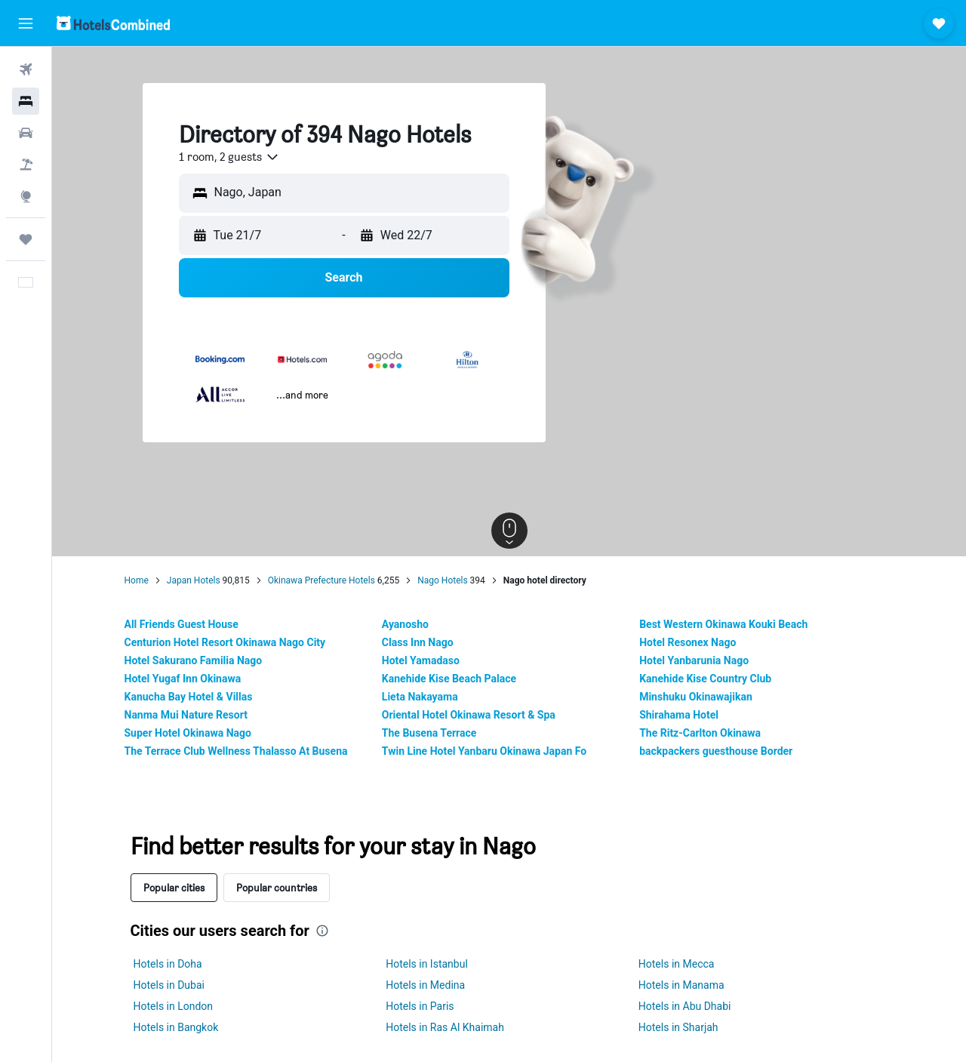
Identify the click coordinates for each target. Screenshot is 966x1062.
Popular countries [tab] (276, 887)
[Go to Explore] (25, 196)
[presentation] (322, 930)
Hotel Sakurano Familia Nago (194, 660)
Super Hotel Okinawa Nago (188, 733)
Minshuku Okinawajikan (695, 697)
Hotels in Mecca (676, 964)
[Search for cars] (25, 133)
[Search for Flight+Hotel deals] (25, 164)
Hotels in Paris (420, 1006)
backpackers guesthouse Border (715, 751)
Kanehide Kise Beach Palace (449, 679)
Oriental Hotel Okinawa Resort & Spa (468, 715)
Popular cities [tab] (174, 887)
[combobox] (229, 157)
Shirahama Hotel (678, 715)
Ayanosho (405, 624)
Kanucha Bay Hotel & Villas (189, 697)
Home (137, 580)
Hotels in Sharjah (678, 1027)
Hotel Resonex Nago (687, 642)
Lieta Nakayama (420, 697)
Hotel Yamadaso (421, 660)
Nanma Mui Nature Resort (186, 715)
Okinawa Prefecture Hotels (321, 580)
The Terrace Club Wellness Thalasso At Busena (236, 751)
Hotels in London (174, 1006)
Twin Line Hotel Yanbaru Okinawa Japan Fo (484, 751)
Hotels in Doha (168, 964)
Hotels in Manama (681, 985)
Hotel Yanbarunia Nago (694, 660)
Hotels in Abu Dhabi (684, 1006)
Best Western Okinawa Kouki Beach (723, 624)
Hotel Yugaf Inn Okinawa (183, 679)
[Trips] (25, 239)
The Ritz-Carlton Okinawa (700, 733)
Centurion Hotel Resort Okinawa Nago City (225, 642)
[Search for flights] (25, 69)
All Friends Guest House (181, 624)
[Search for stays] (25, 101)
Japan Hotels (193, 580)
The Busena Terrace (429, 733)
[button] (25, 23)
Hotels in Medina (425, 985)
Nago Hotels (442, 580)
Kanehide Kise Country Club (705, 679)
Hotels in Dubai (169, 985)
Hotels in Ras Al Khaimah (445, 1027)
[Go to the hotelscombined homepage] (113, 23)
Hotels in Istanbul (427, 964)
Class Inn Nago (418, 642)
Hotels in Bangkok (176, 1027)
